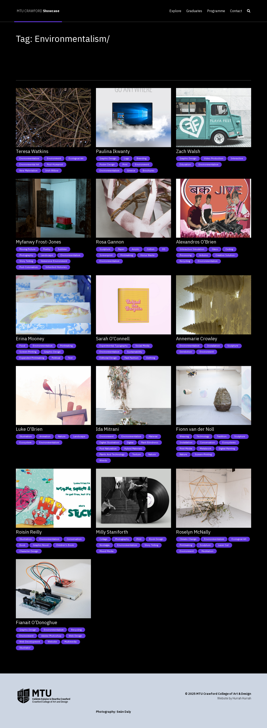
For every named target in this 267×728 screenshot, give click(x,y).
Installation (213, 345)
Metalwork (205, 448)
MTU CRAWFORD (38, 10)
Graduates (194, 11)
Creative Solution (225, 255)
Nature (61, 436)
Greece (131, 170)
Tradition (222, 436)
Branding (141, 158)
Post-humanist (55, 164)
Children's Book (65, 545)
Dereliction (186, 351)
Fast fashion (132, 357)
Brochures (148, 170)
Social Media (142, 345)
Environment (54, 158)
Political (56, 357)
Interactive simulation (192, 249)
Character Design (28, 551)
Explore (175, 11)
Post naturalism (108, 448)
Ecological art (76, 158)
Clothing (150, 357)
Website (52, 641)
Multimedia (70, 641)
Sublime (62, 249)
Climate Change (188, 539)
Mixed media (106, 551)
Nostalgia (104, 545)
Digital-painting (227, 448)
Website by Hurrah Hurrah (234, 698)
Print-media (186, 448)
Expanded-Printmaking (31, 357)
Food (22, 345)
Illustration (25, 436)
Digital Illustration (109, 442)
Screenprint (106, 255)
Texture (136, 454)
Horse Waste (147, 255)
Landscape (47, 255)
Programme (216, 11)
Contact (236, 11)
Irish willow (51, 170)
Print (124, 164)
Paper (121, 249)
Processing (185, 255)
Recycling (185, 261)
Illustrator (24, 647)
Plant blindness (149, 442)
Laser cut (223, 545)
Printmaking (126, 255)
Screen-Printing (27, 351)
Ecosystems (229, 442)
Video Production (213, 158)
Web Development (29, 641)
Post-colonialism (28, 267)
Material (153, 436)
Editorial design (108, 357)
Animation (44, 436)
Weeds (103, 460)
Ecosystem (25, 442)
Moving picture (27, 249)
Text (70, 357)
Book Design (156, 539)
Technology (202, 436)
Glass (215, 249)
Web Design (75, 635)
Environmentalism (29, 158)
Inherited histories (56, 267)
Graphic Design (107, 158)
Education (185, 164)
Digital (130, 442)
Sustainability (134, 351)
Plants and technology (112, 454)
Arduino (203, 255)
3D (163, 249)
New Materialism (28, 170)
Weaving (184, 436)
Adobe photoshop (51, 635)
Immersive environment (54, 261)
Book (22, 545)
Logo (126, 158)
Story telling (26, 261)
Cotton (150, 249)
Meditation (207, 551)
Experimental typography (113, 345)
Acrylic (135, 249)
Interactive (237, 158)
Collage (103, 539)
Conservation (207, 442)
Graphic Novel (41, 545)
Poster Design (107, 164)
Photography (26, 255)
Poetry (46, 249)
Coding (229, 249)
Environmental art (29, 164)
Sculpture (104, 249)
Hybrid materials (133, 448)
